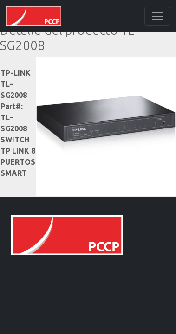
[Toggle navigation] (157, 16)
